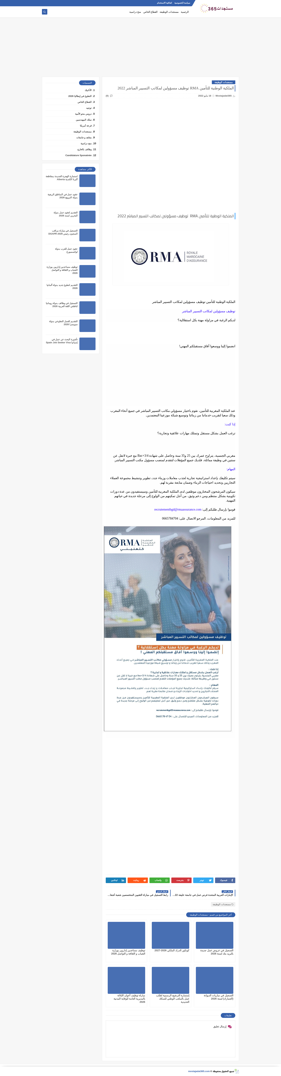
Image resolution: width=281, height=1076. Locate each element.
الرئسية (185, 12)
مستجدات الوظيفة (169, 12)
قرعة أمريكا (86, 125)
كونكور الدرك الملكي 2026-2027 (171, 950)
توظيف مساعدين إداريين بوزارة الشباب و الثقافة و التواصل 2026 (62, 270)
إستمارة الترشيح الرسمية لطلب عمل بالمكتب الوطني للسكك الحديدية (172, 998)
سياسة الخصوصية (182, 3)
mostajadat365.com (199, 1071)
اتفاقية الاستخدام (164, 3)
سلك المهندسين (84, 119)
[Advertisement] (140, 49)
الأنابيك (88, 90)
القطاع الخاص (150, 12)
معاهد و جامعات (84, 137)
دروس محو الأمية (83, 114)
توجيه (89, 108)
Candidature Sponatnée (78, 155)
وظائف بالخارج (84, 149)
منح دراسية (135, 12)
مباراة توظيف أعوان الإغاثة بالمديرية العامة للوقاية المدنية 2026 (129, 998)
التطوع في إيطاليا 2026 (80, 96)
